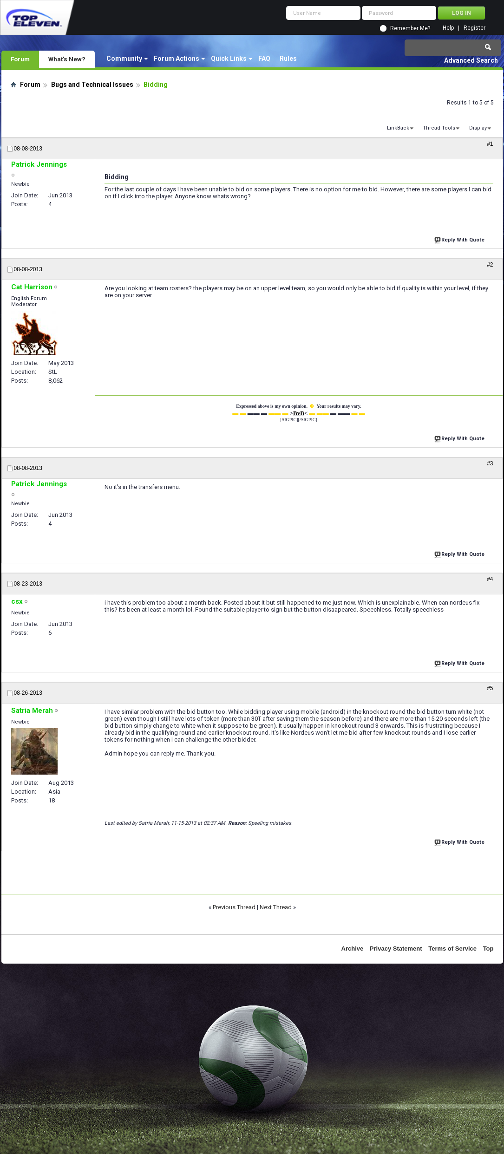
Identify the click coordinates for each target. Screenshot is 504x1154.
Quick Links (229, 58)
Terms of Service (452, 948)
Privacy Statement (396, 948)
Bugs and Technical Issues (92, 84)
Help (448, 28)
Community (124, 58)
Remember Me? (410, 28)
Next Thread (276, 907)
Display (478, 128)
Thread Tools (439, 128)
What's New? (66, 59)
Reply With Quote (460, 239)
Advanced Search (471, 60)
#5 (490, 688)
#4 (490, 579)
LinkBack (398, 128)
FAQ (264, 58)
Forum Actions (176, 58)
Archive (352, 948)
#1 (490, 144)
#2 (490, 264)
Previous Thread (234, 907)
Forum (20, 59)
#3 (490, 463)
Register (474, 28)
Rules (288, 58)
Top (488, 948)
